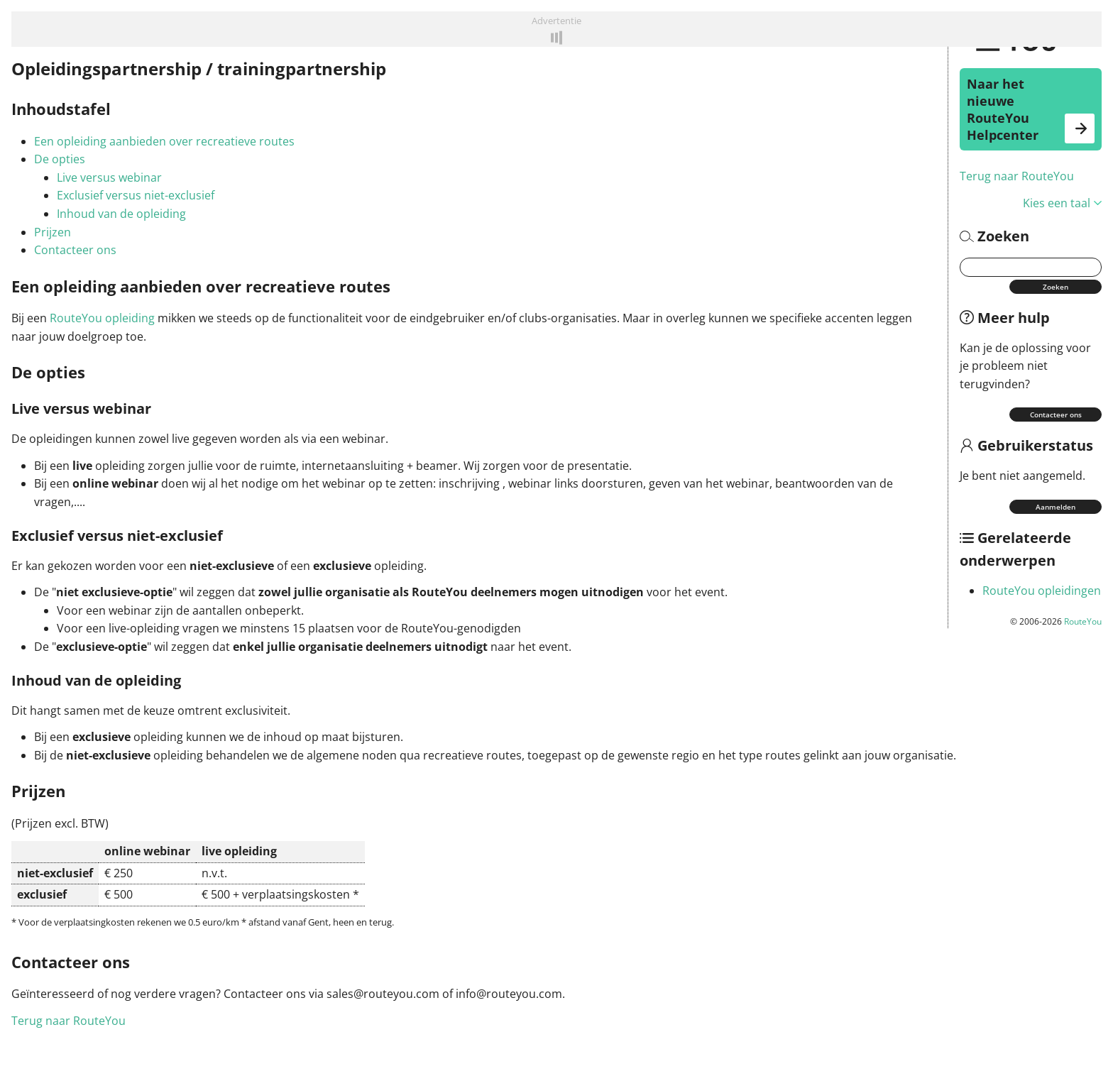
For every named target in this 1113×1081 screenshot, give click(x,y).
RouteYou (1083, 621)
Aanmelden (1055, 507)
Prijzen (52, 232)
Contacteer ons (1056, 414)
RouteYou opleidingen (1041, 590)
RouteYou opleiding (102, 318)
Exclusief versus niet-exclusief (135, 195)
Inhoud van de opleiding (121, 213)
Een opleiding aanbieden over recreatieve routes (164, 141)
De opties (59, 159)
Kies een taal (1062, 203)
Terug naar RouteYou (1017, 176)
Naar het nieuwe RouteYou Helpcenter (1031, 109)
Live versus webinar (109, 177)
